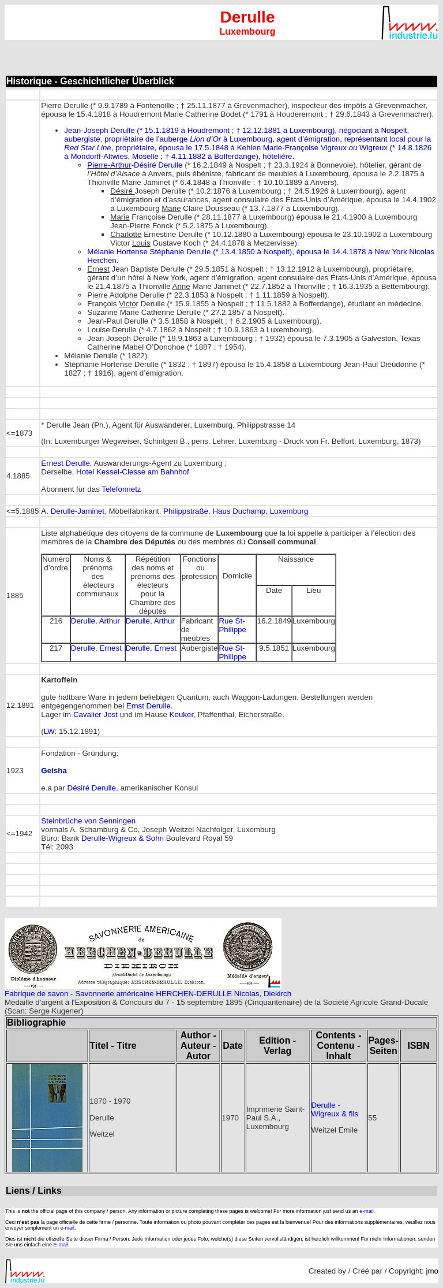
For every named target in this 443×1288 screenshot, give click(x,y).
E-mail (61, 1245)
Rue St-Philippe (232, 625)
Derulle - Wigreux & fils (334, 1109)
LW (49, 731)
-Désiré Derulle (157, 165)
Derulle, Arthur (95, 621)
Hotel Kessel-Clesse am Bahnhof (132, 471)
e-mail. (367, 1211)
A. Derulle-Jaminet (72, 511)
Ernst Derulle (148, 705)
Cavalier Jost (95, 714)
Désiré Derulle (91, 788)
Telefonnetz (121, 489)
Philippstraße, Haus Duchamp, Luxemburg (235, 511)
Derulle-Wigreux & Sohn (122, 838)
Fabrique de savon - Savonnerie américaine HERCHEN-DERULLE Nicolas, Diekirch (148, 993)
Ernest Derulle (65, 463)
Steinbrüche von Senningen (88, 820)
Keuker (182, 714)
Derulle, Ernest (96, 648)
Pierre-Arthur (109, 165)
